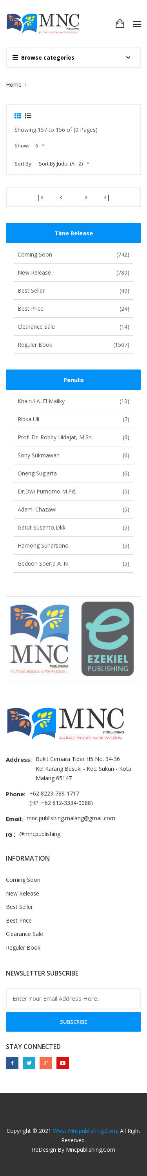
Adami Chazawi (73, 509)
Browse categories (43, 57)
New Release (73, 272)
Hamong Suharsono (73, 545)
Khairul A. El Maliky (73, 401)
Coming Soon (73, 254)
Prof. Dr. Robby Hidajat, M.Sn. (73, 437)
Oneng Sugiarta (73, 473)
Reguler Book (73, 345)
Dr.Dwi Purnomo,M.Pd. (73, 491)
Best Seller (73, 290)
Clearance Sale (73, 326)
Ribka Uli (73, 419)
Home (14, 84)
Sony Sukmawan (73, 455)
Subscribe (73, 1021)
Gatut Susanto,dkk (73, 527)
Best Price (73, 308)
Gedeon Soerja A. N (73, 563)
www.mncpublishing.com (85, 1130)
